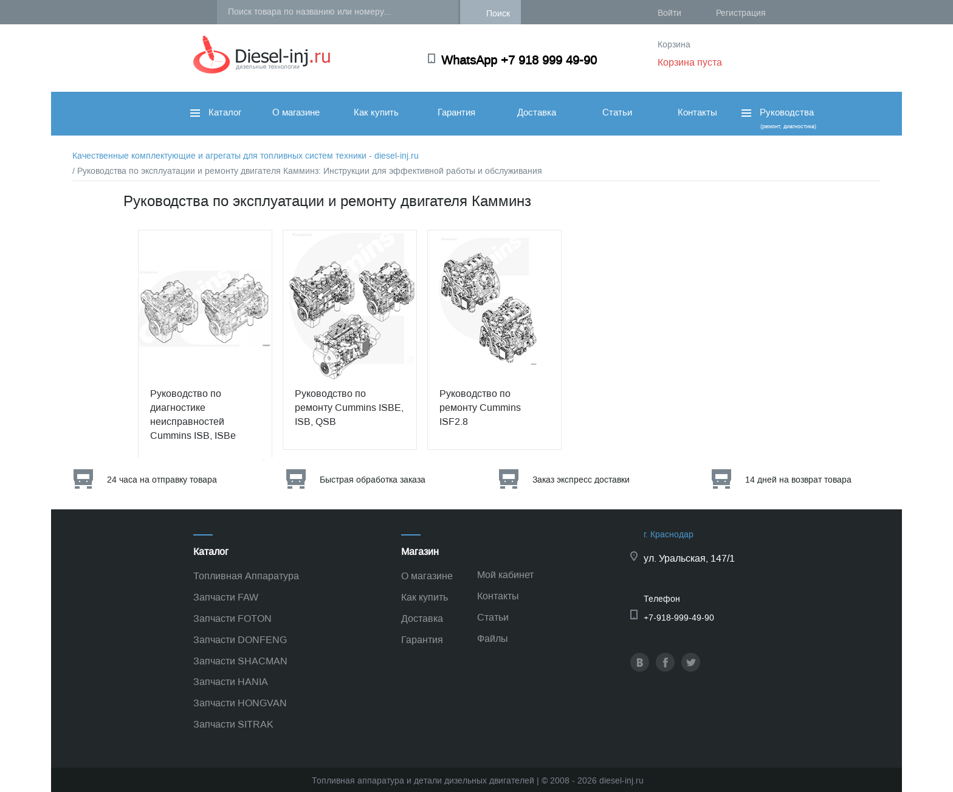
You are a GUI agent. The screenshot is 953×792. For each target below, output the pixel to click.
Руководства (777, 118)
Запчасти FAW (225, 597)
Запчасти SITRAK (233, 724)
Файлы (492, 638)
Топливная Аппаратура (246, 576)
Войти (669, 13)
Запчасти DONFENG (240, 639)
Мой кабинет (505, 574)
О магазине (296, 112)
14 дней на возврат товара (798, 480)
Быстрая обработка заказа (372, 480)
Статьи (617, 112)
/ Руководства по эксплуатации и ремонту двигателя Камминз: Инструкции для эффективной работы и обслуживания (307, 171)
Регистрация (741, 13)
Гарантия (456, 112)
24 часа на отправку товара (162, 480)
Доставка (536, 112)
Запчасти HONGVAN (240, 703)
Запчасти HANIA (230, 681)
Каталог (215, 112)
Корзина (674, 44)
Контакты (697, 112)
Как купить (376, 112)
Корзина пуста (690, 62)
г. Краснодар (668, 534)
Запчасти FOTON (232, 618)
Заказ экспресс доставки (581, 480)
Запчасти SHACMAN (240, 661)
